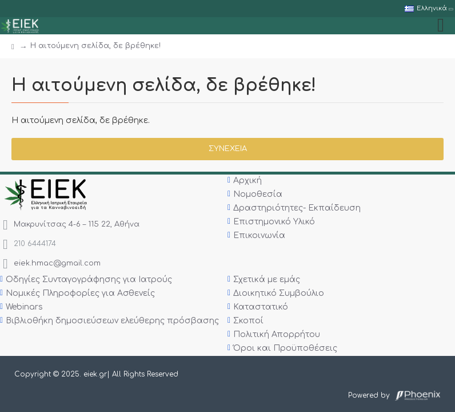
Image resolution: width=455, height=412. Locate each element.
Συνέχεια (228, 149)
